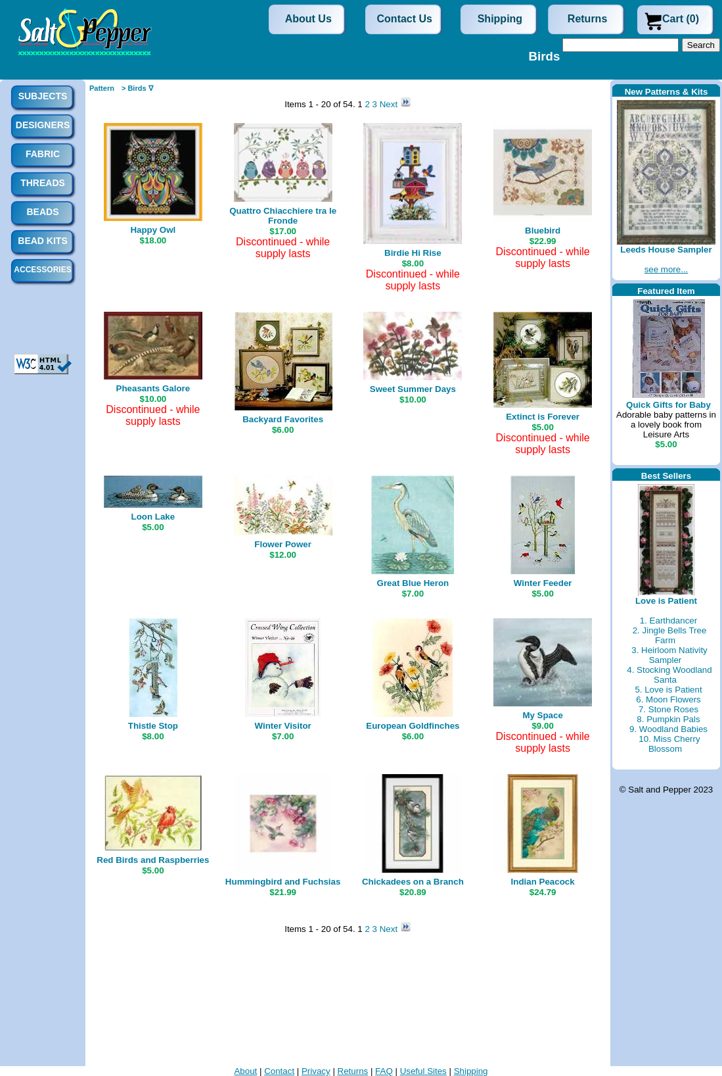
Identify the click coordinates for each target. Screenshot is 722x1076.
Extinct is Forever (542, 417)
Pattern (101, 88)
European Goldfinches (412, 726)
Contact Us (404, 18)
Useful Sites (423, 1071)
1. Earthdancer (668, 620)
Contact (279, 1071)
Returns (587, 18)
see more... (666, 269)
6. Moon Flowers (668, 699)
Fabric (43, 154)
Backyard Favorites (282, 419)
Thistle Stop (153, 726)
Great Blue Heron (413, 583)
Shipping (500, 18)
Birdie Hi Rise (412, 253)
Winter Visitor (282, 726)
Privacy (316, 1071)
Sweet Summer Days (413, 389)
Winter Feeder (543, 583)
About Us (308, 18)
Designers (43, 125)
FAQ (384, 1071)
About (245, 1071)
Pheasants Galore (153, 388)
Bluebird (542, 230)
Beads (42, 212)
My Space (542, 715)
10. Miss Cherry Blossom (669, 744)
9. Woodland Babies (668, 729)
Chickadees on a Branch (413, 882)
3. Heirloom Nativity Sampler (669, 655)
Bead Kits (42, 240)
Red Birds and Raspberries (153, 860)
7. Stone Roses (668, 709)
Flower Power (282, 544)
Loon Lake (153, 517)
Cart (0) (680, 18)
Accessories (42, 269)
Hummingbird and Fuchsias (283, 882)
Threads (42, 183)
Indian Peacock (543, 882)
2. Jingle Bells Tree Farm (670, 635)
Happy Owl (152, 230)
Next (390, 104)
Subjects (43, 96)
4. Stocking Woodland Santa (669, 675)
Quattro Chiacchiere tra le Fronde (282, 216)
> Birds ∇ (137, 88)
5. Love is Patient (668, 690)
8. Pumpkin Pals (668, 719)
